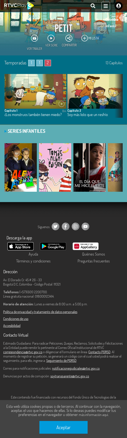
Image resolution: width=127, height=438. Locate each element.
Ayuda (33, 254)
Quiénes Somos (93, 254)
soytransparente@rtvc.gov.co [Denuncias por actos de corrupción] (69, 376)
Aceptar (63, 427)
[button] (117, 99)
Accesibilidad (11, 325)
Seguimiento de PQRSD (61, 360)
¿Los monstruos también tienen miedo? (33, 114)
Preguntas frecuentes (93, 261)
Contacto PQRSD (99, 352)
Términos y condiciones (33, 261)
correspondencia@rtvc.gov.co (22, 352)
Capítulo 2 (74, 110)
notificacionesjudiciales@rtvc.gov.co (76, 368)
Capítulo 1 (11, 110)
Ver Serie (51, 41)
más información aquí (93, 415)
